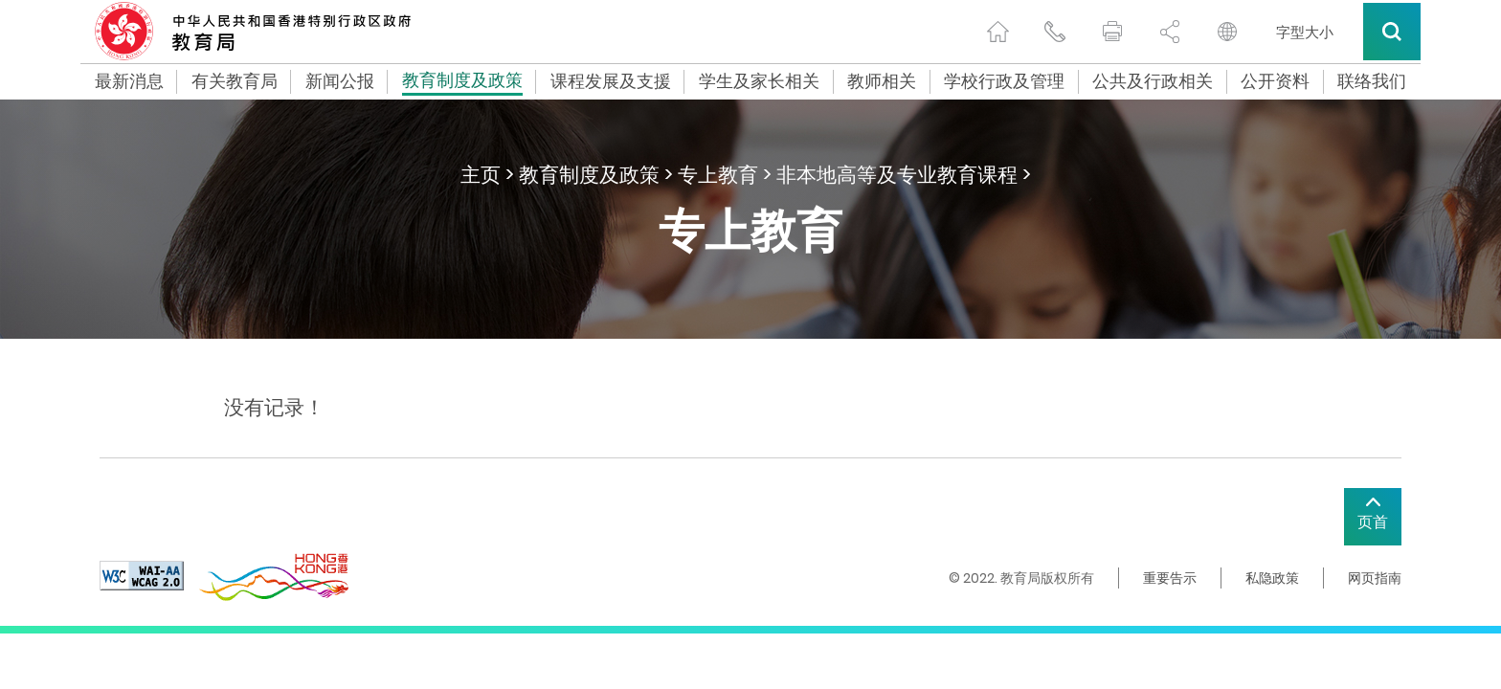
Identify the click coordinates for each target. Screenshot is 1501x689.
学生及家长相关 (759, 81)
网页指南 (1374, 578)
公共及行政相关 (1152, 81)
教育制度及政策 (462, 82)
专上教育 (718, 175)
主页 (480, 175)
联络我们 (1371, 81)
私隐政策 (1272, 578)
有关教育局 (234, 81)
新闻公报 (339, 81)
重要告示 (1170, 578)
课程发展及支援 (610, 81)
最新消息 (129, 81)
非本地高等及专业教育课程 (897, 175)
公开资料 (1275, 81)
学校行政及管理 (1004, 81)
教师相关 (881, 81)
